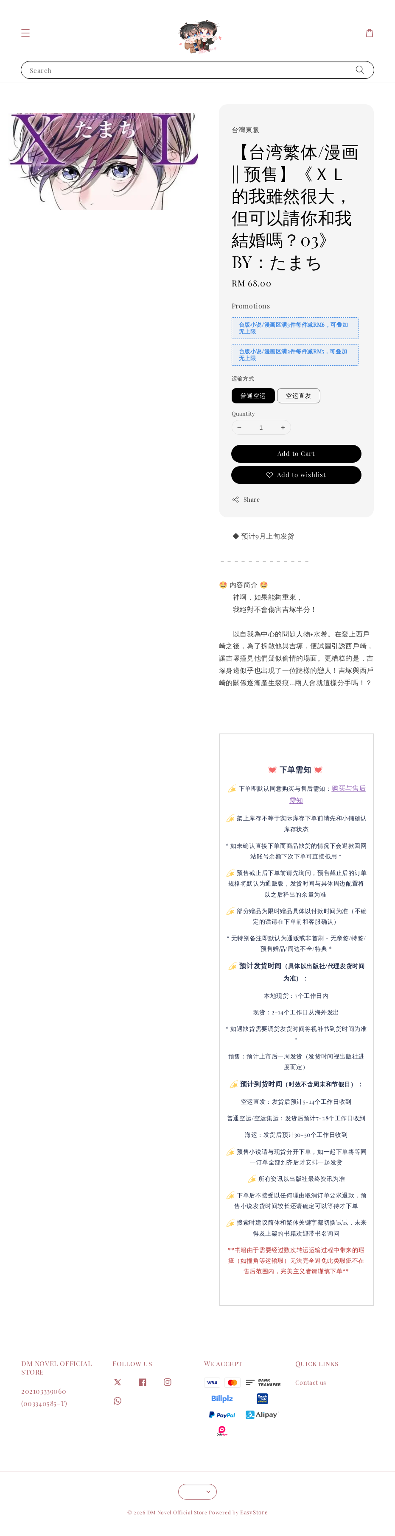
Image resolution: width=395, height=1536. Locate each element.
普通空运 (253, 396)
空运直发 (298, 396)
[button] (25, 33)
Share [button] (246, 499)
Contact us (310, 1382)
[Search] (360, 69)
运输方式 (243, 378)
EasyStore (254, 1512)
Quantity (243, 413)
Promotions (251, 305)
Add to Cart (296, 453)
